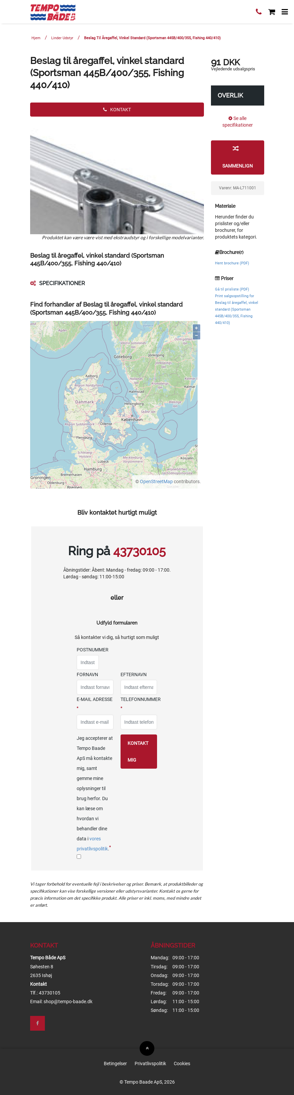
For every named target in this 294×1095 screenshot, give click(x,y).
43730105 (139, 551)
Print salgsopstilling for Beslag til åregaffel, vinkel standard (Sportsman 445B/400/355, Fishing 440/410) (236, 309)
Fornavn (87, 674)
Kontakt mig (138, 751)
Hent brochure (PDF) (232, 263)
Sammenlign (237, 157)
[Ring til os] (259, 12)
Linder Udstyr (62, 38)
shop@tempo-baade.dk (68, 1001)
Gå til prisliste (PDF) (232, 289)
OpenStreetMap (156, 481)
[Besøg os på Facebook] (37, 1023)
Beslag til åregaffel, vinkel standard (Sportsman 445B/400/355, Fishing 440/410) (152, 38)
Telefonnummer (141, 703)
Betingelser (115, 1063)
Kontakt (117, 109)
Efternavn (134, 674)
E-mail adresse (95, 703)
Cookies (182, 1063)
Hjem (36, 38)
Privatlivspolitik (150, 1063)
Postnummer (92, 649)
